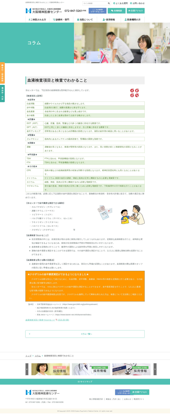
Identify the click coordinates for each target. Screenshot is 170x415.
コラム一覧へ (86, 334)
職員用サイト (139, 401)
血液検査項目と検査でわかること (47, 320)
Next (155, 369)
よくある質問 (122, 3)
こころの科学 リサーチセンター (97, 11)
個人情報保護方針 (96, 401)
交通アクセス (135, 11)
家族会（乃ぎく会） (114, 401)
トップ (28, 356)
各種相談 (116, 11)
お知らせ (127, 401)
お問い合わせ (139, 3)
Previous (27, 369)
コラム (38, 356)
